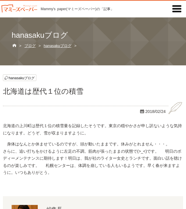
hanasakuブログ (22, 78)
